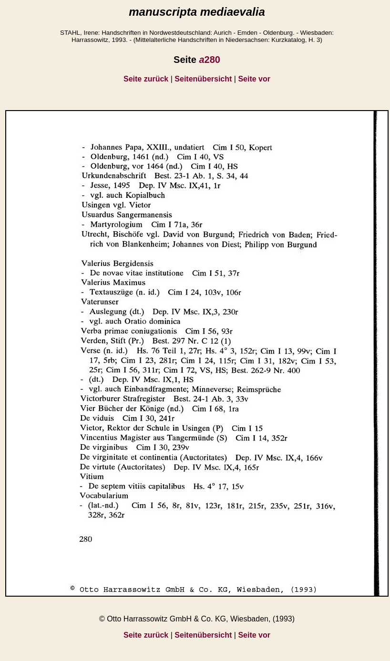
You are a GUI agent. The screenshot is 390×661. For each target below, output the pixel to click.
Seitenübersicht (203, 79)
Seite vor (254, 79)
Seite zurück (145, 79)
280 (209, 59)
